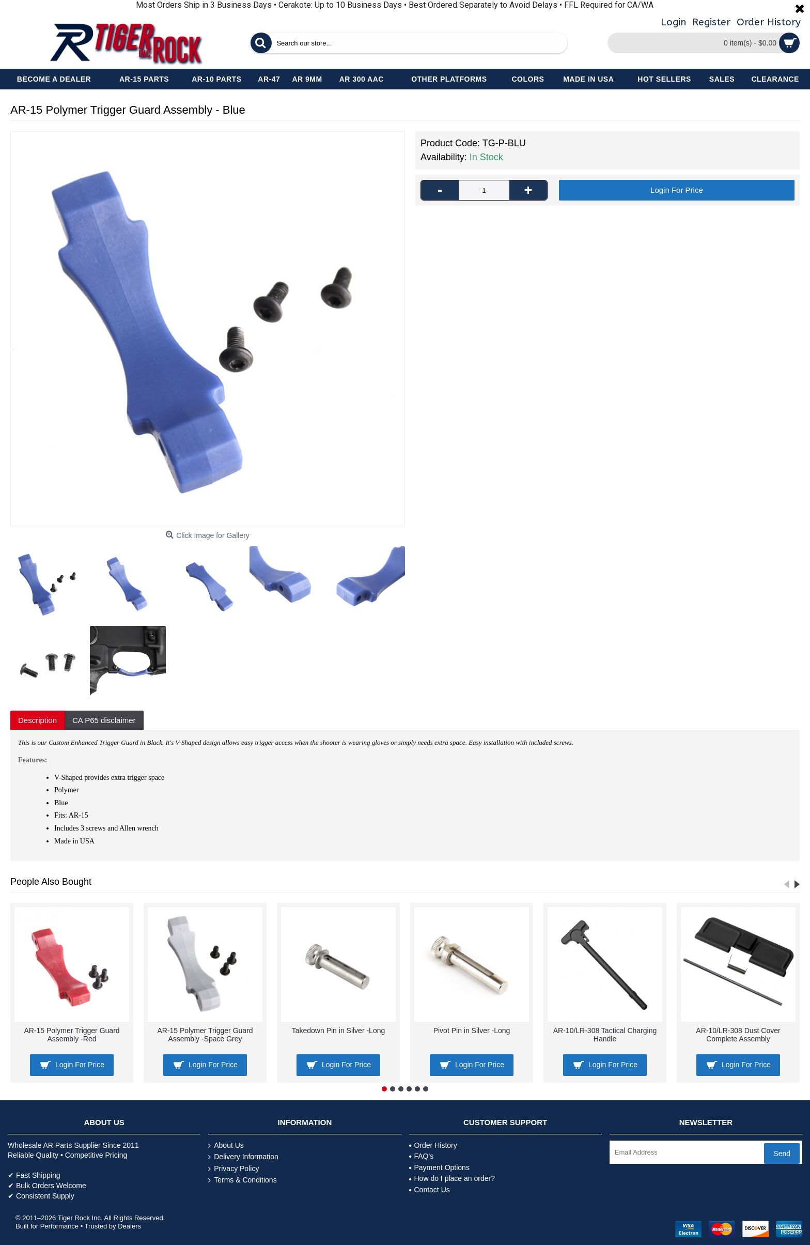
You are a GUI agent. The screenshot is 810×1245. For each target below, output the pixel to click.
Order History (433, 1145)
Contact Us (429, 1190)
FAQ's (421, 1156)
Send (781, 1153)
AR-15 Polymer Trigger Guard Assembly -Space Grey (205, 1034)
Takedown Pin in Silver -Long (338, 1030)
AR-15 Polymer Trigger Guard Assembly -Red (71, 1034)
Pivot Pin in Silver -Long (471, 1030)
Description (37, 720)
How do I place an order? (452, 1178)
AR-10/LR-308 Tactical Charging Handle (605, 1034)
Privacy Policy (233, 1168)
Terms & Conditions (242, 1180)
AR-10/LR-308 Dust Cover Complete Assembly (738, 1034)
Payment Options (439, 1167)
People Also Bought (50, 882)
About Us (226, 1145)
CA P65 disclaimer (104, 720)
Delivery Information (243, 1156)
